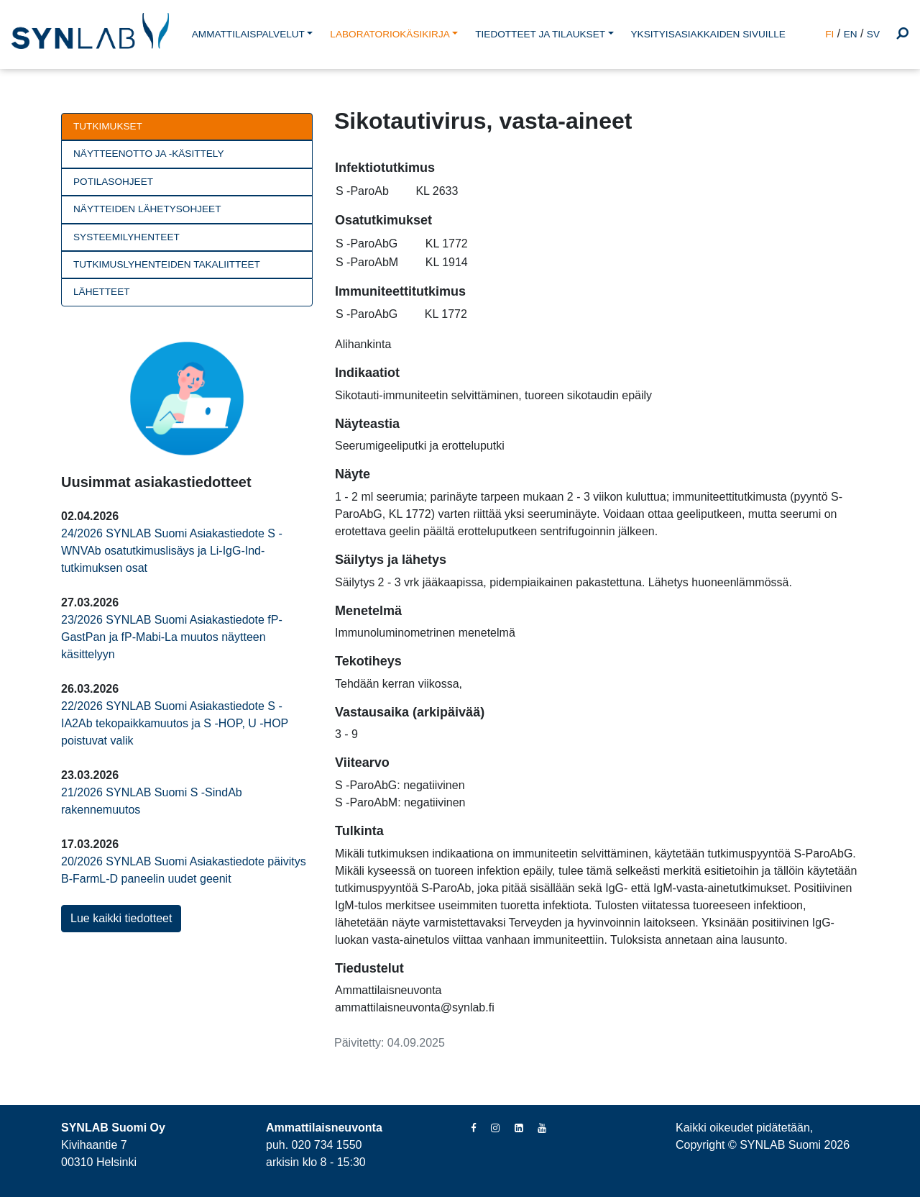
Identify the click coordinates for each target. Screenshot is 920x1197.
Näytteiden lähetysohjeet (147, 209)
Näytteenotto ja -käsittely (148, 153)
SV (873, 34)
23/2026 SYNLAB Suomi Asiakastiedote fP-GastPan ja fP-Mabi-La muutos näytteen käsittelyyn (171, 637)
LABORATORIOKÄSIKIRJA (389, 34)
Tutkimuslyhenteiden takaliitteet (166, 264)
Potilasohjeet (113, 181)
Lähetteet (101, 291)
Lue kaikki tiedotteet (121, 918)
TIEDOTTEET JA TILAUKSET (540, 34)
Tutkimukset (107, 126)
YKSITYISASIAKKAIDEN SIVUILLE (708, 34)
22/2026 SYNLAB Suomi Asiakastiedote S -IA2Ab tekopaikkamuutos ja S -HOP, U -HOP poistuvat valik (174, 723)
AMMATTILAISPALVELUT (248, 34)
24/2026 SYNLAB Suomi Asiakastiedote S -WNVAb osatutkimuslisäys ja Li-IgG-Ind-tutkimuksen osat (171, 550)
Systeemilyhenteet (126, 237)
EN (850, 34)
